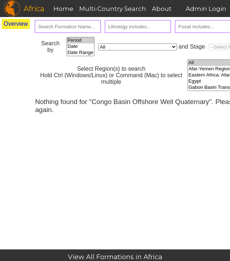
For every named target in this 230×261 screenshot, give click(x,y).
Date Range (80, 53)
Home (63, 8)
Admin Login (206, 8)
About (162, 8)
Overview (16, 24)
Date (80, 47)
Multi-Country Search (112, 8)
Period (80, 40)
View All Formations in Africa (115, 257)
